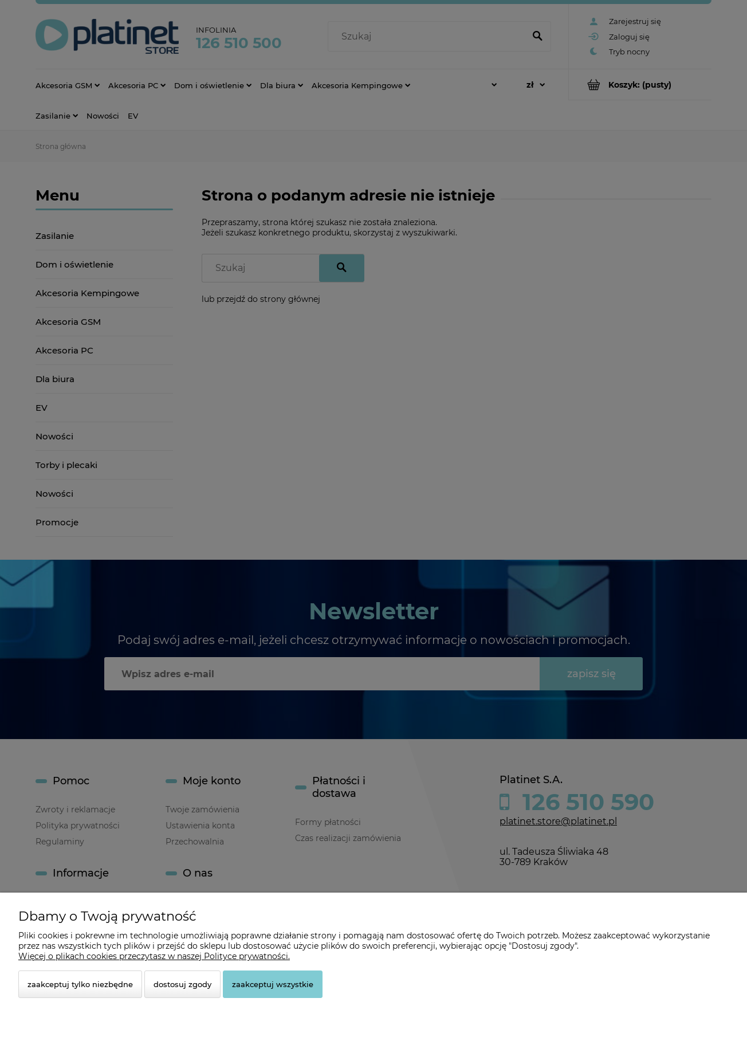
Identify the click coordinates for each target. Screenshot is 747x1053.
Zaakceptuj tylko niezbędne (80, 984)
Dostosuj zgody (182, 984)
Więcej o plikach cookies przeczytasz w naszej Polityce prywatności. (154, 956)
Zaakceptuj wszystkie (272, 984)
